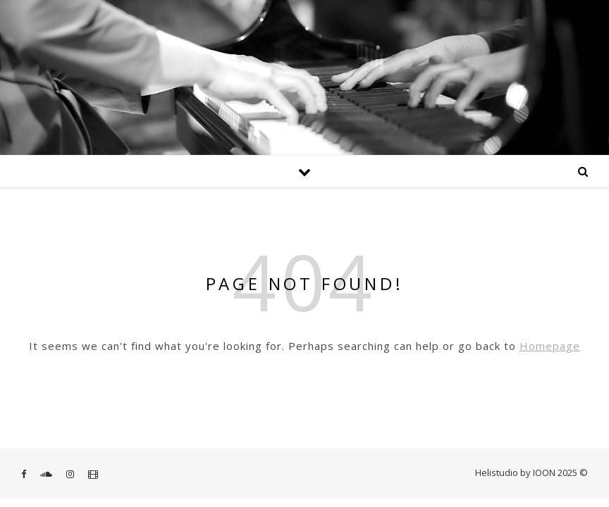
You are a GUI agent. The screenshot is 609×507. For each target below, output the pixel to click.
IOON (544, 472)
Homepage (549, 346)
